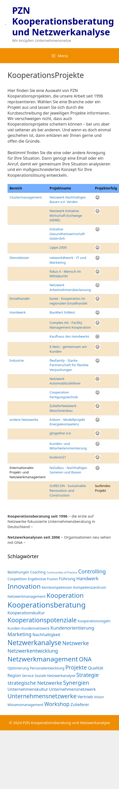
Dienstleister (19, 257)
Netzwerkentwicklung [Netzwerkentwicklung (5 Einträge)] (33, 650)
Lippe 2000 (58, 247)
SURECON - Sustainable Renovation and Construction (68, 490)
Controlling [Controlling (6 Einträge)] (92, 571)
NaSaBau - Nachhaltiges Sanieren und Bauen (68, 470)
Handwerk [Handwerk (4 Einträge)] (87, 578)
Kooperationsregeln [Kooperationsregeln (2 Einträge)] (94, 621)
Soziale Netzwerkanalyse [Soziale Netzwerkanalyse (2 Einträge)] (55, 675)
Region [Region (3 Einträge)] (14, 675)
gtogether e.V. (61, 433)
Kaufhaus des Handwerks (69, 336)
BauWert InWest (62, 312)
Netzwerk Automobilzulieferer (65, 381)
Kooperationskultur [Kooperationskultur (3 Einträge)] (26, 613)
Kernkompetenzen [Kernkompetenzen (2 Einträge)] (57, 587)
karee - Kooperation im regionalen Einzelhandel (68, 301)
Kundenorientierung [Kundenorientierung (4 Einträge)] (72, 628)
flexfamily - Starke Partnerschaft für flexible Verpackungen (69, 365)
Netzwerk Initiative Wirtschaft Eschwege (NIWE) (66, 215)
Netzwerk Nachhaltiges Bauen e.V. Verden (68, 199)
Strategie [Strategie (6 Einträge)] (87, 674)
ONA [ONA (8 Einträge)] (85, 659)
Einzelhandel (19, 298)
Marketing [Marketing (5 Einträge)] (20, 634)
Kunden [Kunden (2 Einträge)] (14, 628)
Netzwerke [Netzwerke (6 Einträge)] (75, 643)
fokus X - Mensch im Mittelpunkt (65, 273)
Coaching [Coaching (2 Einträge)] (38, 572)
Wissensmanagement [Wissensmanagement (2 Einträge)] (25, 704)
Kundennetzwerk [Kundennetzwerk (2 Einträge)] (35, 628)
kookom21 (58, 457)
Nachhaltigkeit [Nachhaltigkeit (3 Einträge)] (46, 634)
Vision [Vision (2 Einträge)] (99, 697)
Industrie (17, 360)
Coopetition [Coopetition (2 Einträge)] (17, 578)
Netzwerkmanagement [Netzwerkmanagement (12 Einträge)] (43, 658)
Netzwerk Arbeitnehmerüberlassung (70, 287)
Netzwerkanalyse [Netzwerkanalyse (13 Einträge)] (34, 642)
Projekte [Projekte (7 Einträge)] (76, 667)
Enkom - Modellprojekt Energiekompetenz (67, 422)
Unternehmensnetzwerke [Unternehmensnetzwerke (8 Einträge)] (42, 696)
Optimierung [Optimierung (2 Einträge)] (18, 668)
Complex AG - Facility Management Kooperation (70, 325)
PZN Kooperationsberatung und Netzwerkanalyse (63, 21)
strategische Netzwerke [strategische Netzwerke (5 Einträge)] (35, 682)
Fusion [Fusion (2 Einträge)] (52, 578)
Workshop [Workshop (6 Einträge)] (57, 704)
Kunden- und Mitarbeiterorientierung (68, 446)
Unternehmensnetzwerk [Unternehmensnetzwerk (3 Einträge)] (72, 689)
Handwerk (18, 312)
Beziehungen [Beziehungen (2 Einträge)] (18, 572)
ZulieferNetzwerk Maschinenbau (63, 408)
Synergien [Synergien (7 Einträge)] (76, 682)
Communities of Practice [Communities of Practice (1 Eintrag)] (62, 572)
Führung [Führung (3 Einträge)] (67, 578)
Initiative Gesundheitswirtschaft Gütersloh (67, 234)
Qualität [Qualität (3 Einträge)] (95, 668)
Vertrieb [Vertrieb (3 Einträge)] (85, 697)
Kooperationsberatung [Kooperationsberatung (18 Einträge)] (47, 605)
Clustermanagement (26, 197)
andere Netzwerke (24, 419)
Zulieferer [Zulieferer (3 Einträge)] (80, 704)
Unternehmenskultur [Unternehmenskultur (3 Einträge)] (28, 689)
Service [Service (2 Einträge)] (28, 675)
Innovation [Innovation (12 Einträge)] (24, 586)
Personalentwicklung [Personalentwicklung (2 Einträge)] (47, 668)
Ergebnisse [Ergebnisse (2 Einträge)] (37, 578)
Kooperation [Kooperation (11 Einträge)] (65, 595)
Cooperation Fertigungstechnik (64, 394)
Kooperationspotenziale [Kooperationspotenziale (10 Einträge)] (42, 620)
